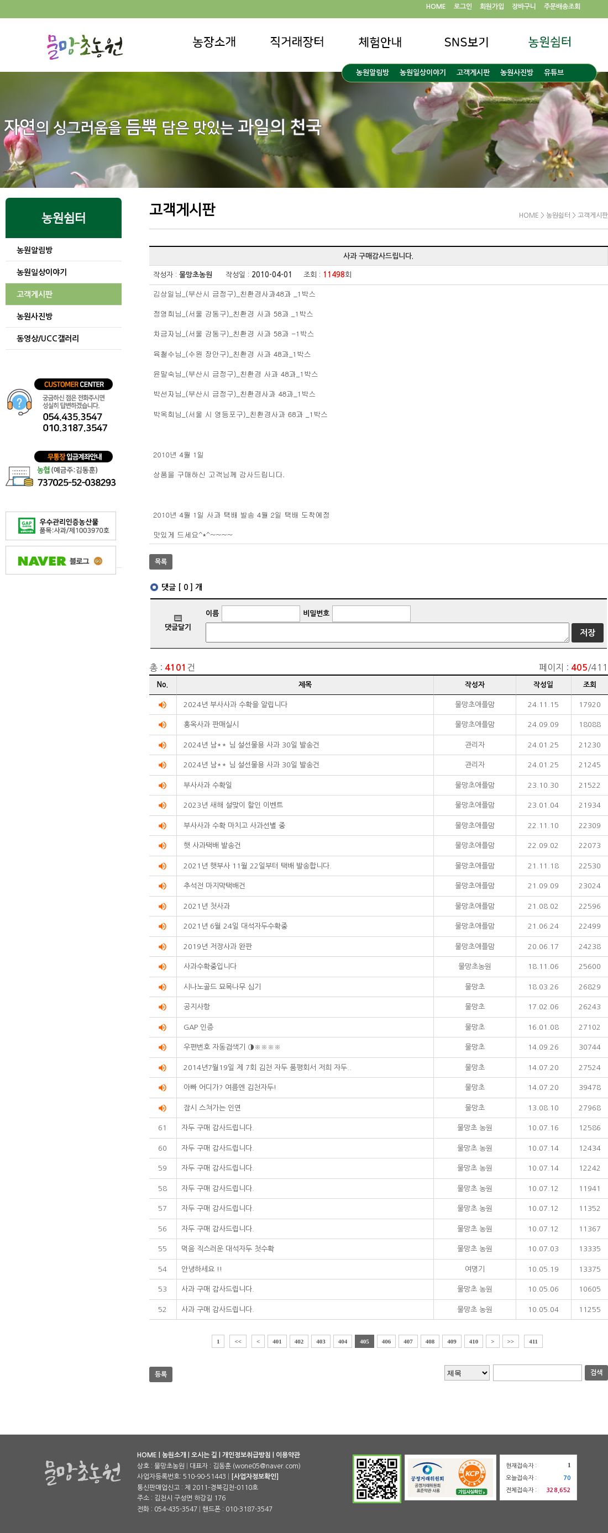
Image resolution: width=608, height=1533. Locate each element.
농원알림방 (372, 72)
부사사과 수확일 (208, 785)
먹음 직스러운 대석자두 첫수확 (227, 1248)
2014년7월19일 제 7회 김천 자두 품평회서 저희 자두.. (268, 1067)
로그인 (463, 6)
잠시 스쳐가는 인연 (212, 1107)
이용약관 (288, 1455)
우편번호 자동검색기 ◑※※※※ (232, 1047)
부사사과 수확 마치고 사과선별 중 (234, 825)
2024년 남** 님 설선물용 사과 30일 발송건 (251, 745)
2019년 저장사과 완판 (218, 946)
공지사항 (197, 1006)
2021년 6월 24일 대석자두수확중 (235, 926)
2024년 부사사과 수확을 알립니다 (235, 704)
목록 (161, 562)
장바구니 (524, 6)
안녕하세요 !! (201, 1269)
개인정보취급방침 (246, 1455)
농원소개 (174, 1455)
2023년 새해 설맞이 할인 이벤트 (233, 805)
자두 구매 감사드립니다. (217, 1127)
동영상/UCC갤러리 (48, 339)
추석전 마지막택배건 (214, 885)
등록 (161, 1374)
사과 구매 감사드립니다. (217, 1289)
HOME (436, 6)
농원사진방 (516, 72)
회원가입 (492, 6)
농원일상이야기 (423, 72)
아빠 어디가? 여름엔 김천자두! (230, 1087)
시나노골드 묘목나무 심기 (222, 987)
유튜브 (554, 72)
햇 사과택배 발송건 (212, 845)
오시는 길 (204, 1455)
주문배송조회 (562, 6)
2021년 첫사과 (207, 906)
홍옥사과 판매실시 (211, 724)
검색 (596, 1372)
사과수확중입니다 (210, 966)
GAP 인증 (198, 1027)
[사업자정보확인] (255, 1476)
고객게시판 (473, 72)
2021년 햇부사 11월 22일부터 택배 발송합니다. (258, 866)
